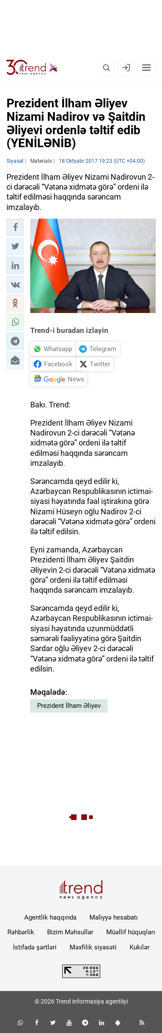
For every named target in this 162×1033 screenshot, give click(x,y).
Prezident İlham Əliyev (69, 706)
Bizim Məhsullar (70, 932)
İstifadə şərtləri (35, 947)
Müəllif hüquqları (130, 932)
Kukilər (139, 947)
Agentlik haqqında (50, 917)
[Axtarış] (106, 67)
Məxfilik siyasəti (93, 947)
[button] (15, 227)
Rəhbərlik (20, 932)
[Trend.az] (32, 67)
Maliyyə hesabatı (113, 917)
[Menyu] (146, 67)
